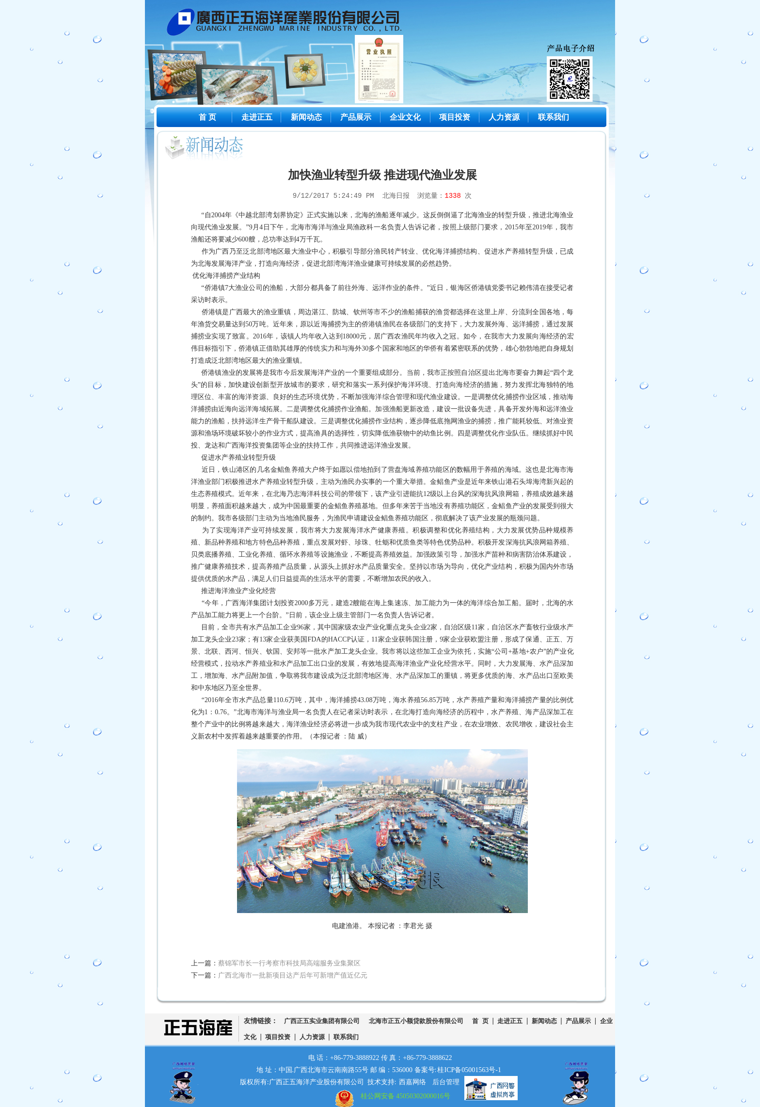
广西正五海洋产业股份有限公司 (292, 24)
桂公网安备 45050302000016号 (406, 1096)
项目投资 (454, 117)
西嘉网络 (412, 1082)
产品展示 (355, 117)
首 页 (207, 117)
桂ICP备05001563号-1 (469, 1070)
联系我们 (553, 117)
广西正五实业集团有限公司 (322, 1021)
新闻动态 (306, 117)
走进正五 (256, 117)
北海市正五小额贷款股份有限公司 (416, 1021)
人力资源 (504, 117)
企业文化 (405, 117)
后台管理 (445, 1082)
